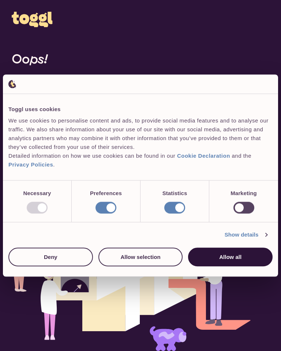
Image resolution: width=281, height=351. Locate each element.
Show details (242, 234)
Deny (50, 257)
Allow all (230, 257)
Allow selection (140, 257)
